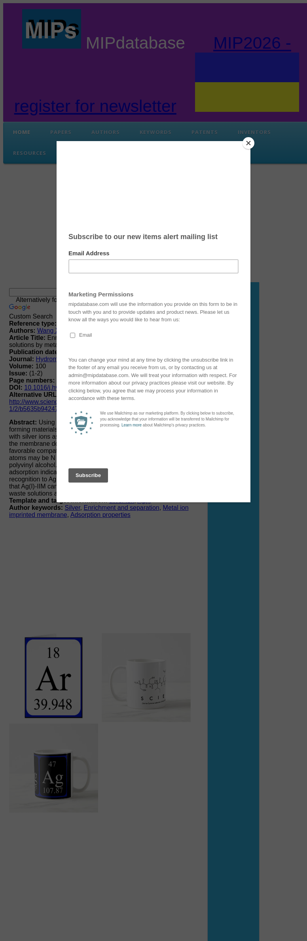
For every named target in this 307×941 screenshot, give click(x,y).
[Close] (248, 143)
